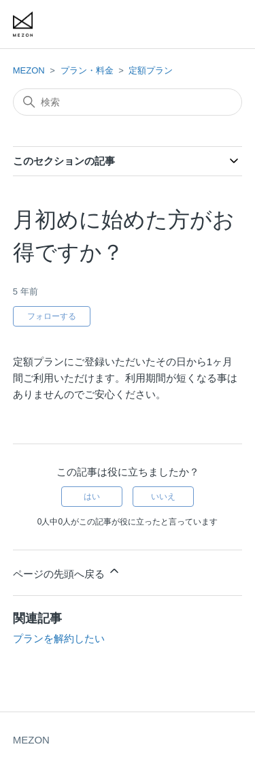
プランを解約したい (59, 638)
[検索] (128, 102)
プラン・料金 (87, 70)
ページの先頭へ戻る (67, 572)
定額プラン (151, 70)
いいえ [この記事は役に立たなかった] (163, 496)
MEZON (29, 70)
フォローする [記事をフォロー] (51, 316)
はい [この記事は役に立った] (92, 496)
